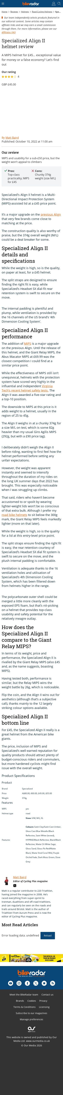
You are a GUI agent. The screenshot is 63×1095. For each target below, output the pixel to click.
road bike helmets (14, 515)
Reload (48, 935)
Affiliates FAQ (9, 32)
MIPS (27, 344)
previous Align (51, 214)
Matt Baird (19, 877)
